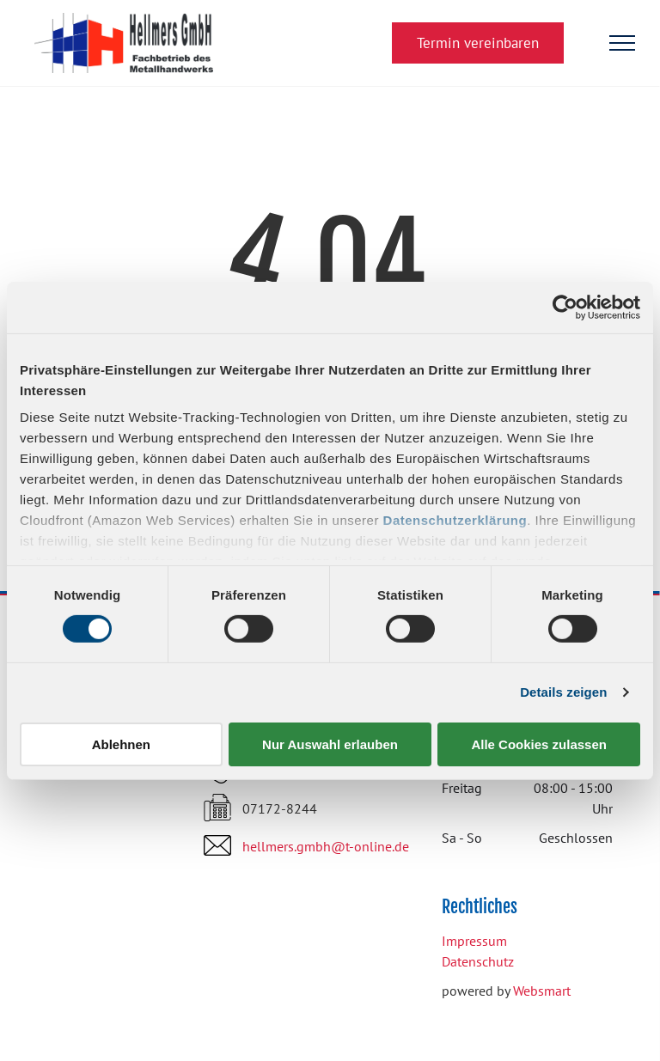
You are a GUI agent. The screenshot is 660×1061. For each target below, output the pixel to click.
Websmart (542, 990)
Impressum (474, 940)
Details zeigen (563, 692)
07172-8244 (279, 808)
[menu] (622, 43)
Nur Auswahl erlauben (330, 744)
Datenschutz (478, 961)
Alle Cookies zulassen (539, 744)
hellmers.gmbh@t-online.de (325, 846)
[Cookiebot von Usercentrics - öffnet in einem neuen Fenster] (565, 307)
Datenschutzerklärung (455, 520)
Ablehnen (121, 744)
